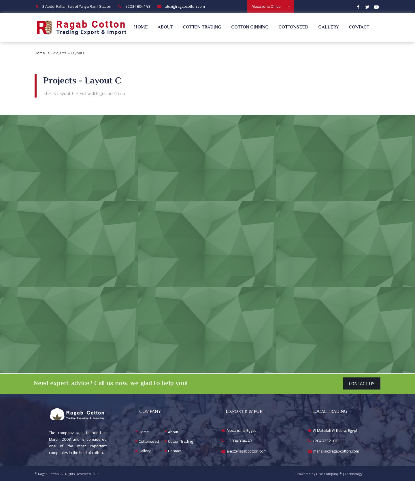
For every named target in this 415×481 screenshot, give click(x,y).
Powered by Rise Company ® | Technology (330, 473)
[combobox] (271, 6)
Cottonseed (293, 27)
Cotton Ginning (250, 27)
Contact (359, 27)
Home (141, 27)
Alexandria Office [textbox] (266, 6)
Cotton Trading (202, 27)
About (165, 27)
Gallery (328, 27)
